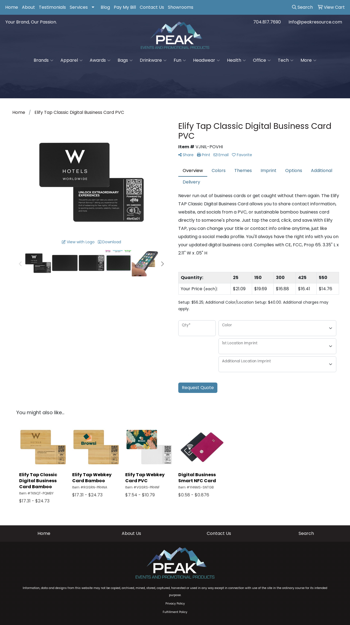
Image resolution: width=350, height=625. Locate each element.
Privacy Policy (175, 604)
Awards (100, 60)
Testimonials (52, 7)
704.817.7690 (267, 22)
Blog (105, 7)
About (28, 7)
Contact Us (152, 7)
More (308, 60)
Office (262, 60)
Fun (180, 60)
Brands (43, 60)
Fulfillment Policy (175, 612)
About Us (131, 533)
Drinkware (153, 60)
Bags (125, 60)
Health (236, 60)
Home (11, 7)
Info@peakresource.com (315, 22)
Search (306, 533)
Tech (285, 60)
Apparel (71, 60)
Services (79, 7)
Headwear (206, 60)
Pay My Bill (125, 7)
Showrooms (180, 7)
